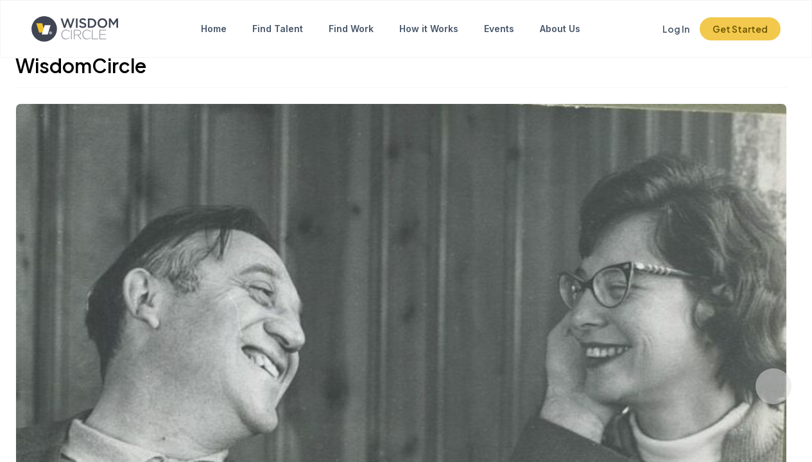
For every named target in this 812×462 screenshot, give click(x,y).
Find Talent (277, 28)
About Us (560, 28)
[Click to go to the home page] (74, 29)
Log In (675, 29)
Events (499, 28)
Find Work (351, 28)
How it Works (428, 28)
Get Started (740, 29)
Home (214, 28)
